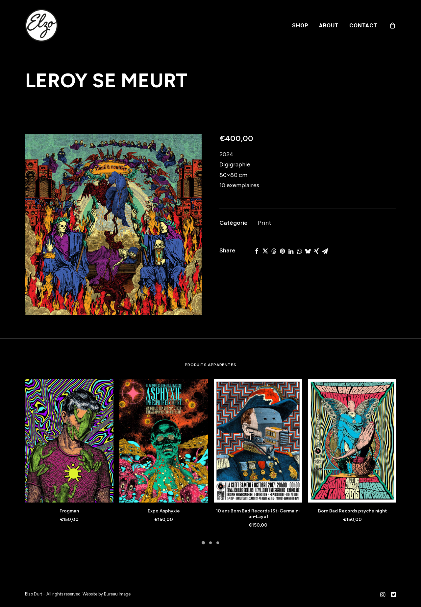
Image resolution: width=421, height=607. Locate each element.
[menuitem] (300, 25)
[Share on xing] (316, 251)
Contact (363, 25)
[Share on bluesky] (308, 251)
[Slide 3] (217, 542)
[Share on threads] (274, 251)
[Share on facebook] (256, 251)
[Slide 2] (210, 542)
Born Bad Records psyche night (352, 511)
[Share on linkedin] (291, 251)
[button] (113, 224)
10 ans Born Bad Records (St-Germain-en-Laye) (258, 513)
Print (264, 222)
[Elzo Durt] (41, 25)
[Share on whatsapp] (299, 251)
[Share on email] (325, 251)
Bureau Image (117, 594)
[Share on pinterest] (282, 251)
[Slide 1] (203, 542)
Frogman (69, 511)
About (329, 25)
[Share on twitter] (265, 251)
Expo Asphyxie (164, 511)
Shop (300, 25)
